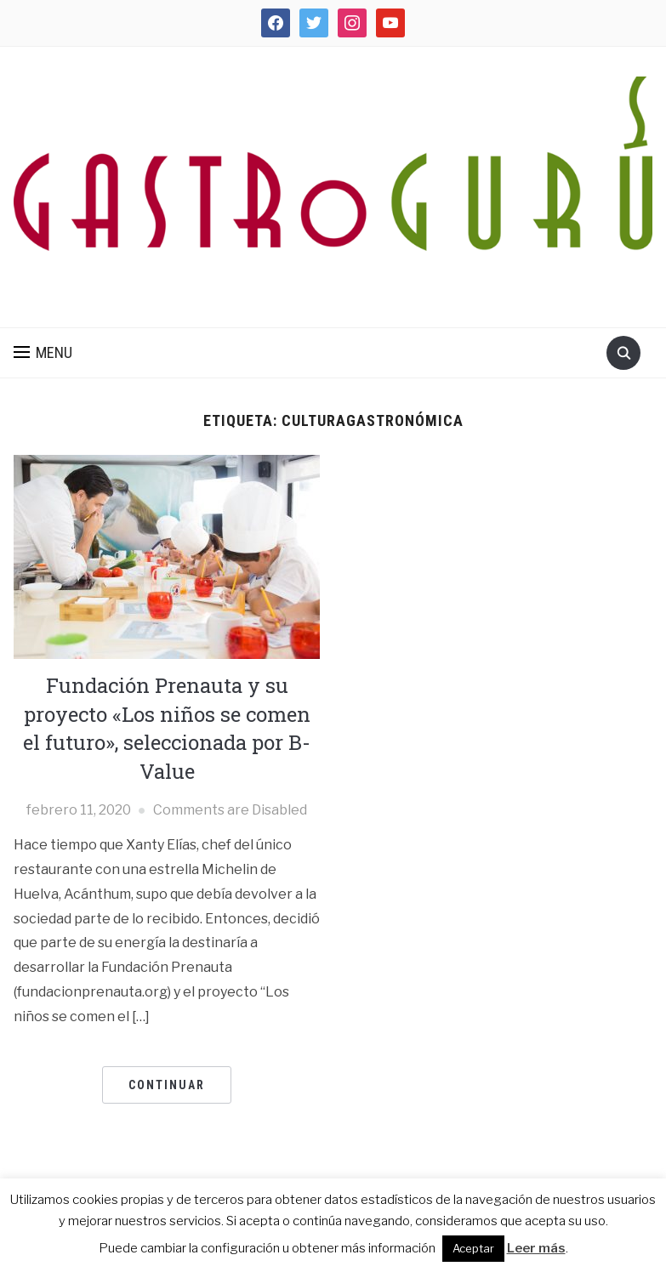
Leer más (536, 1248)
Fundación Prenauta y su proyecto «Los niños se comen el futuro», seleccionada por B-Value (166, 728)
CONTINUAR (166, 1085)
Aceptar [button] (473, 1248)
